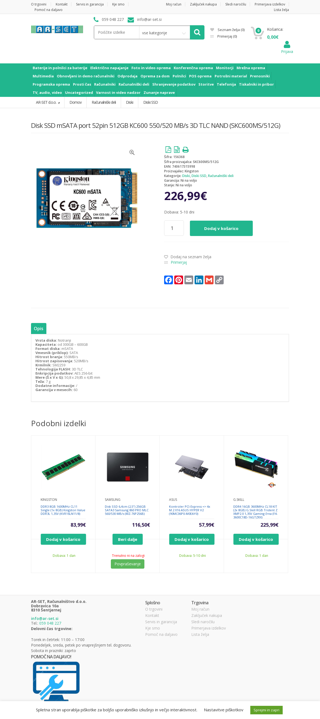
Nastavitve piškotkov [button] (223, 709)
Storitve (206, 84)
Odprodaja (127, 76)
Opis (38, 328)
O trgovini (38, 4)
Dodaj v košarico (221, 228)
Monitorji (225, 67)
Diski (186, 175)
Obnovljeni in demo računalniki (85, 76)
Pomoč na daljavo (49, 10)
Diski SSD (199, 175)
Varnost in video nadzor (118, 92)
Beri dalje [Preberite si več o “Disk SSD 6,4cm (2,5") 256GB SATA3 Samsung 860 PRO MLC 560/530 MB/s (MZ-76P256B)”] (127, 539)
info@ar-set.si (44, 618)
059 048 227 (50, 623)
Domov (75, 102)
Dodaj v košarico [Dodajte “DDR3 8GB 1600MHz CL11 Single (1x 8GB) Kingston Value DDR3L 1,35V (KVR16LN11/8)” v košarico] (63, 539)
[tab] (38, 328)
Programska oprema (51, 84)
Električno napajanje (109, 67)
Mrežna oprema (251, 67)
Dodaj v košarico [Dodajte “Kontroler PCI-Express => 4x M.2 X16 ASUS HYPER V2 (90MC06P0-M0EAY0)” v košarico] (192, 539)
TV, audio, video (47, 92)
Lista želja (281, 10)
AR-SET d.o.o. (46, 102)
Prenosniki (260, 76)
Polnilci (179, 76)
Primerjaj (227, 36)
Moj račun (173, 4)
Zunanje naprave (159, 92)
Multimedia (43, 76)
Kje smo (118, 4)
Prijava (287, 48)
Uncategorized (79, 92)
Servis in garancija (90, 4)
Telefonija (226, 84)
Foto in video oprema (151, 67)
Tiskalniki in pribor (256, 84)
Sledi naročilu (235, 4)
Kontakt (62, 4)
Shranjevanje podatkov (173, 84)
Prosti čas (82, 84)
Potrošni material (231, 76)
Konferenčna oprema (193, 67)
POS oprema (200, 76)
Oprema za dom (155, 76)
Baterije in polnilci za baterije (60, 67)
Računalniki (105, 84)
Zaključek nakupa (203, 4)
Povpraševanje (127, 563)
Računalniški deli (134, 84)
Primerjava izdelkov (270, 4)
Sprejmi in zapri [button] (266, 709)
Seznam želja (227, 29)
